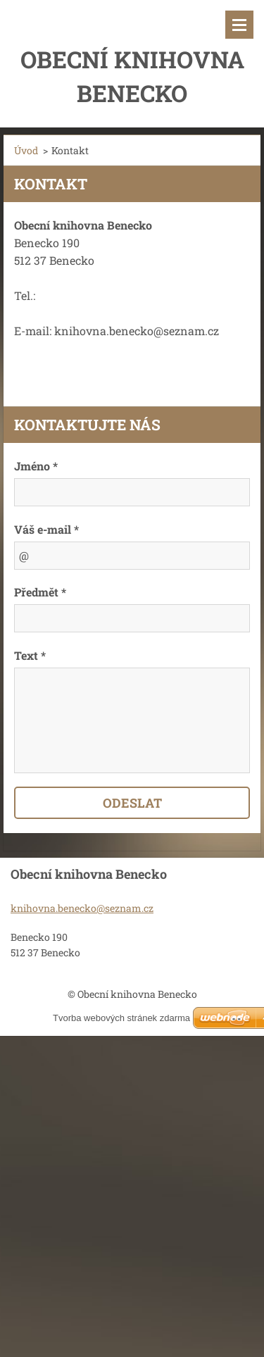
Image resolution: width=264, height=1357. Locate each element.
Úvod (26, 150)
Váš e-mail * (46, 529)
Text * (30, 655)
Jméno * (36, 465)
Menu (239, 25)
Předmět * (40, 591)
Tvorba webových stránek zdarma (121, 1018)
